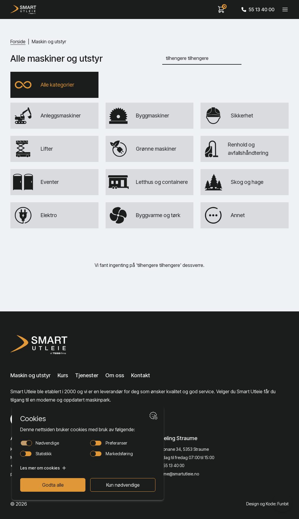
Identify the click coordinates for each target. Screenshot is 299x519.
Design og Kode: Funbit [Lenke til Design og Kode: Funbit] (267, 503)
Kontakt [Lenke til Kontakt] (140, 375)
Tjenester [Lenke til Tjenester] (86, 375)
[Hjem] (23, 9)
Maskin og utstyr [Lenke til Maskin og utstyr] (30, 375)
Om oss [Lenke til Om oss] (114, 375)
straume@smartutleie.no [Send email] (176, 473)
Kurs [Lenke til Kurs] (63, 375)
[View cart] (221, 9)
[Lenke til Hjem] (52, 344)
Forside (18, 41)
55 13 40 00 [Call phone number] (257, 9)
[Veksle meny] (285, 9)
